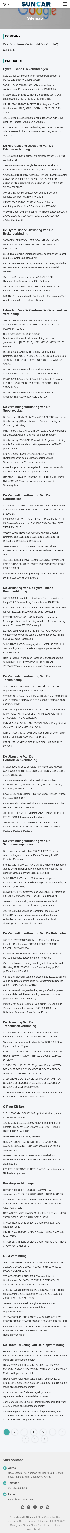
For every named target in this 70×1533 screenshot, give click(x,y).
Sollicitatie (9, 49)
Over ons (9, 44)
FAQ (55, 44)
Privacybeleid (16, 1517)
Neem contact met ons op (33, 44)
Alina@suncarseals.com (20, 1499)
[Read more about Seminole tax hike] (35, 1439)
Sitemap (30, 1517)
